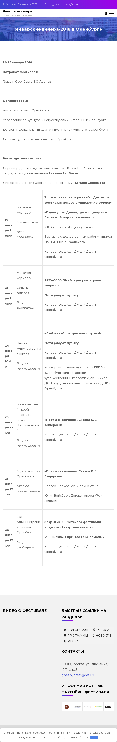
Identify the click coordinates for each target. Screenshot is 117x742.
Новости (103, 635)
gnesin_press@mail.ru (78, 675)
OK (94, 737)
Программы (78, 635)
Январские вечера (17, 11)
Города (103, 630)
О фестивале (78, 630)
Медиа (73, 641)
